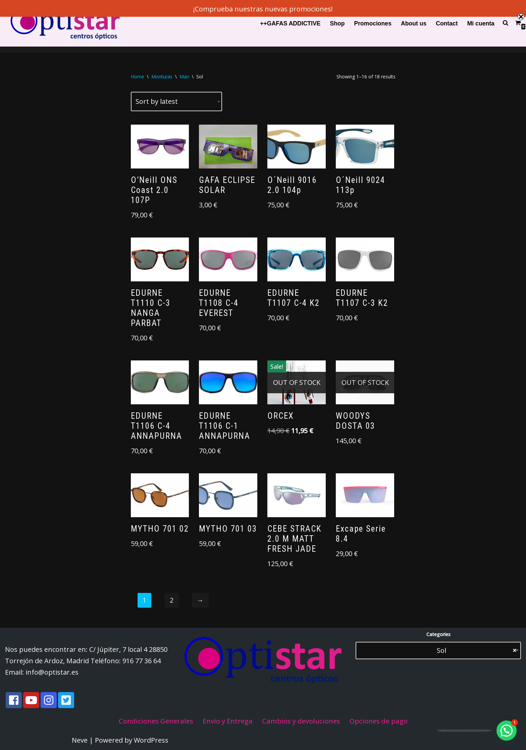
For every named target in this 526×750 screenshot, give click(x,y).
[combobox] (438, 650)
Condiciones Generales (156, 721)
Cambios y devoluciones (301, 721)
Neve (80, 740)
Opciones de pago (379, 721)
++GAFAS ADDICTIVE (290, 23)
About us (413, 23)
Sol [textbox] (471, 650)
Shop (337, 23)
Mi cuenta (480, 23)
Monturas (161, 76)
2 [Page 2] (171, 600)
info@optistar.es (51, 672)
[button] (506, 731)
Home (137, 76)
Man (184, 76)
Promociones (372, 23)
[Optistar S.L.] (63, 23)
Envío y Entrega (228, 721)
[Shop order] (176, 101)
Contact (447, 23)
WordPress (151, 740)
